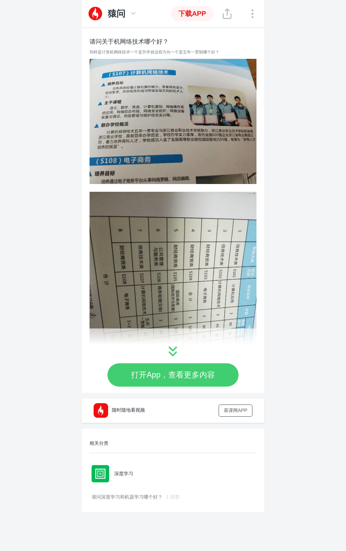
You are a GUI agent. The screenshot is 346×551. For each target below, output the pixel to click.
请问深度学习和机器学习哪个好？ (136, 497)
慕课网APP (235, 410)
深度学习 (112, 474)
